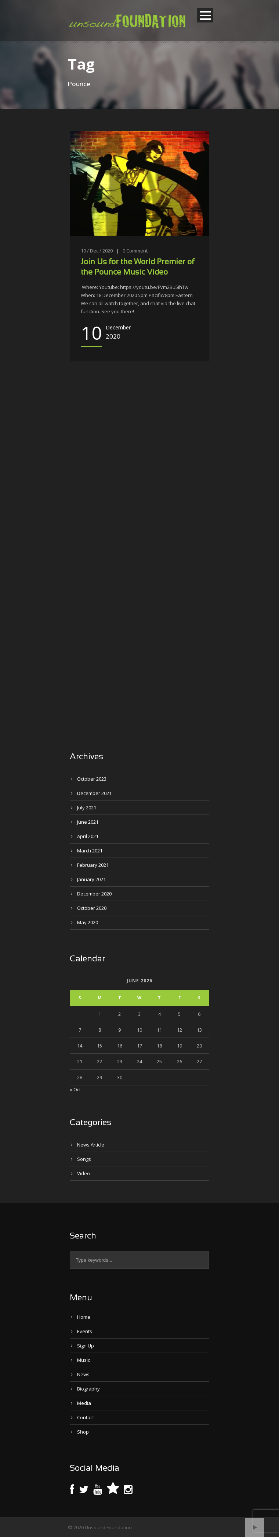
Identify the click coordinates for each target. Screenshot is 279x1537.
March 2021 (89, 850)
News (83, 1374)
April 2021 (87, 836)
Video (83, 1173)
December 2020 (94, 893)
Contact (85, 1417)
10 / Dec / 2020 (97, 250)
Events (84, 1331)
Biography (88, 1388)
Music (83, 1360)
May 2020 (87, 922)
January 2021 (91, 879)
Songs (84, 1159)
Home (83, 1317)
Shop (83, 1431)
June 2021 (87, 822)
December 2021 (94, 793)
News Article (90, 1144)
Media (84, 1403)
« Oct (75, 1089)
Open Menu (205, 15)
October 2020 (91, 908)
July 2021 (86, 807)
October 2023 (91, 778)
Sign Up (85, 1345)
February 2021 (93, 865)
